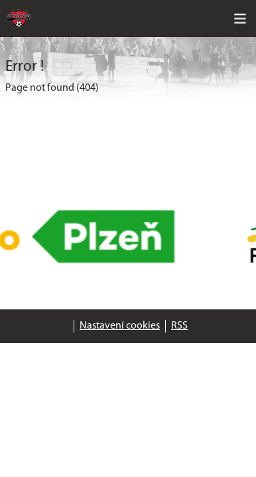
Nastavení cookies (120, 326)
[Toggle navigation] (240, 18)
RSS (179, 326)
